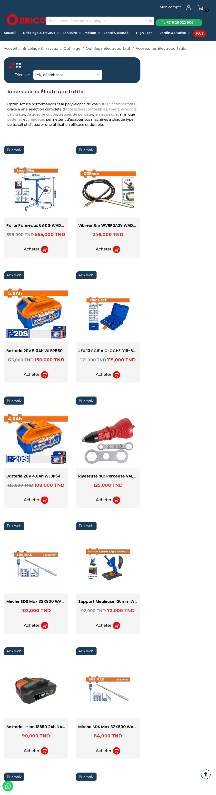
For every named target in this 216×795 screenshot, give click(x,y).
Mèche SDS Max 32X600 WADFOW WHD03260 (123, 727)
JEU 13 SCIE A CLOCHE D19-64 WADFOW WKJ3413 (126, 351)
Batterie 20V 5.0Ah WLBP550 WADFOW (44, 351)
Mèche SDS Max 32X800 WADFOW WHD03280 (51, 601)
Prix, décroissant (68, 74)
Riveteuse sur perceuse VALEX (108, 476)
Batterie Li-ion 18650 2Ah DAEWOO (40, 727)
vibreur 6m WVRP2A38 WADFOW (110, 225)
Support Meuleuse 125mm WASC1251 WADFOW (124, 601)
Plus (200, 33)
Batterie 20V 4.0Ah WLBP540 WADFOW (44, 476)
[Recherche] (100, 21)
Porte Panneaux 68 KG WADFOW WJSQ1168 (48, 225)
